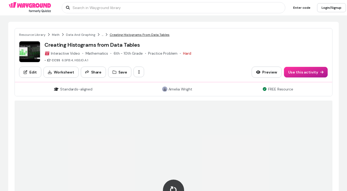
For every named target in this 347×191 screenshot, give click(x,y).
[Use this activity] (306, 72)
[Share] (93, 72)
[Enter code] (302, 7)
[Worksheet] (61, 72)
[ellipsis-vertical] (139, 72)
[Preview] (267, 72)
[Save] (119, 72)
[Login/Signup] (331, 7)
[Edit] (30, 72)
